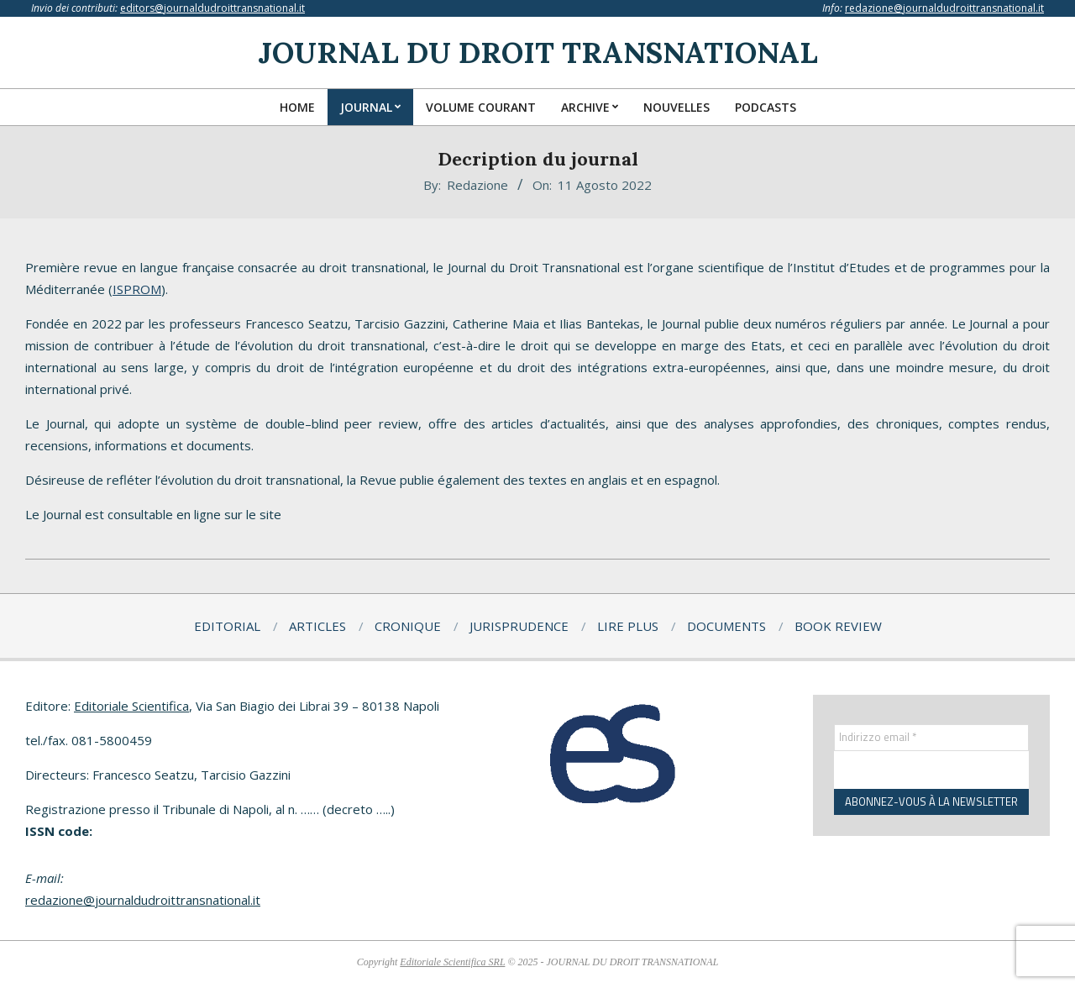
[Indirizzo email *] (932, 737)
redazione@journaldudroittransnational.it (944, 8)
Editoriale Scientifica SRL (452, 962)
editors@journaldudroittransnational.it (212, 8)
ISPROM (137, 289)
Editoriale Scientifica (131, 705)
